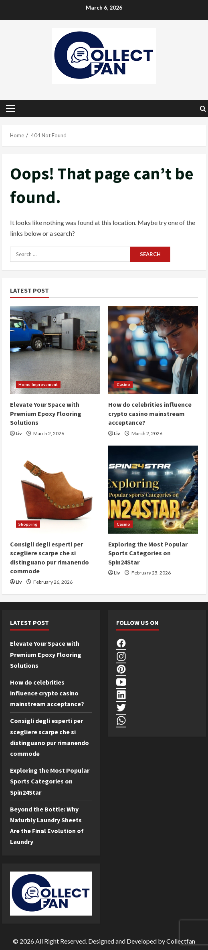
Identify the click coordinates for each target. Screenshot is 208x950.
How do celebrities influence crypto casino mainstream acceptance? (150, 413)
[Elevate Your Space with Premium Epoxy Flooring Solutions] (55, 350)
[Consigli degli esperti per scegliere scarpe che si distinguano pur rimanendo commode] (55, 490)
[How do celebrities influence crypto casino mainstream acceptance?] (153, 350)
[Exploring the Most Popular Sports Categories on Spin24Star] (153, 490)
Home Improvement (38, 384)
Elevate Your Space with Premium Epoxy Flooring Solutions (45, 413)
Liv (19, 433)
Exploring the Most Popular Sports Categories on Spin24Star (148, 553)
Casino (124, 384)
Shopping (28, 524)
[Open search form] (203, 108)
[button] (10, 108)
